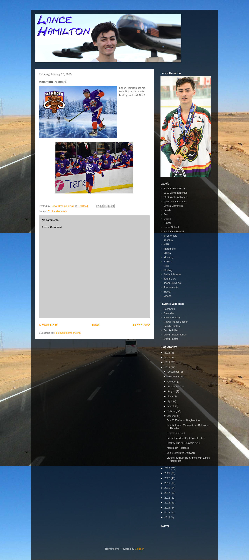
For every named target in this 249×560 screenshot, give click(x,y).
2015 (167, 502)
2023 (167, 367)
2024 (167, 362)
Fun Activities (171, 330)
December (173, 371)
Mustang (168, 257)
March (171, 406)
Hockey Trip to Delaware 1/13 (183, 443)
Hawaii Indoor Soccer (176, 321)
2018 (167, 487)
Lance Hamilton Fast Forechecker (186, 438)
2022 (167, 468)
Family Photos (172, 326)
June (170, 396)
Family (167, 210)
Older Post (141, 325)
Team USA (170, 278)
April (170, 401)
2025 (167, 357)
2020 (167, 478)
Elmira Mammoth (57, 211)
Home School (171, 227)
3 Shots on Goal (176, 433)
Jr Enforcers (170, 235)
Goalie (167, 218)
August (171, 391)
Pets (166, 265)
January (172, 416)
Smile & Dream (172, 274)
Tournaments (171, 287)
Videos (167, 295)
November (173, 376)
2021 (167, 473)
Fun (166, 214)
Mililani (167, 253)
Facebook (169, 308)
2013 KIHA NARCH (174, 188)
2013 (167, 512)
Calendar (169, 313)
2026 (167, 352)
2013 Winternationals (175, 192)
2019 (167, 483)
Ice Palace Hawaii (174, 231)
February (172, 411)
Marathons (169, 248)
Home (95, 325)
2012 (167, 517)
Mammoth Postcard (178, 447)
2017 (167, 492)
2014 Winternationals (175, 197)
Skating (168, 270)
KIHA (166, 244)
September (174, 386)
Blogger (139, 548)
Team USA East (172, 282)
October (172, 381)
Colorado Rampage (175, 201)
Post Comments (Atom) (67, 332)
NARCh (168, 261)
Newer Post (48, 325)
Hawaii (167, 222)
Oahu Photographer (175, 334)
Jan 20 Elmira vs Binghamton (183, 420)
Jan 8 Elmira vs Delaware (181, 452)
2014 (167, 507)
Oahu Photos (171, 338)
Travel (167, 291)
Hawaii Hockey (172, 317)
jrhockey (168, 240)
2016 (167, 497)
